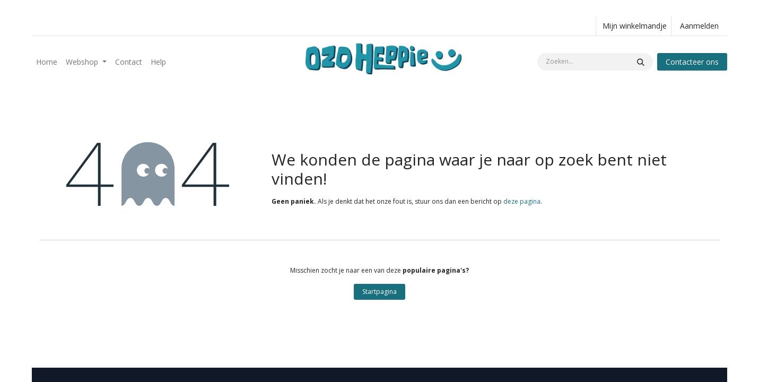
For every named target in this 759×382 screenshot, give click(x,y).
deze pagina (521, 201)
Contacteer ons (692, 62)
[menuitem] (47, 62)
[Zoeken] (641, 62)
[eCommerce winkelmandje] (633, 26)
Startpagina (379, 291)
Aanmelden (699, 26)
